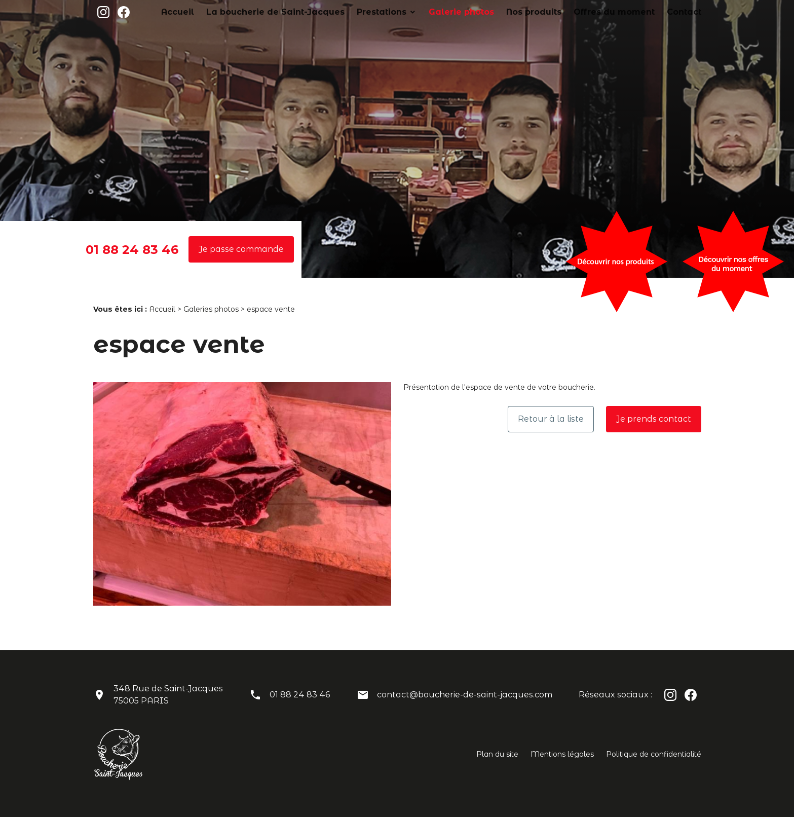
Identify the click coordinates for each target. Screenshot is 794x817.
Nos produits (565, 12)
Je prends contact (653, 419)
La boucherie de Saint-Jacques (352, 12)
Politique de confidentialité (653, 754)
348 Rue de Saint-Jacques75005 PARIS (168, 694)
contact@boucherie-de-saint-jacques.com (464, 694)
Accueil (272, 12)
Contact (687, 12)
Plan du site (497, 754)
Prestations (439, 12)
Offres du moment (630, 12)
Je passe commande (241, 249)
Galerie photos (504, 12)
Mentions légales (562, 754)
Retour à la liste (551, 419)
